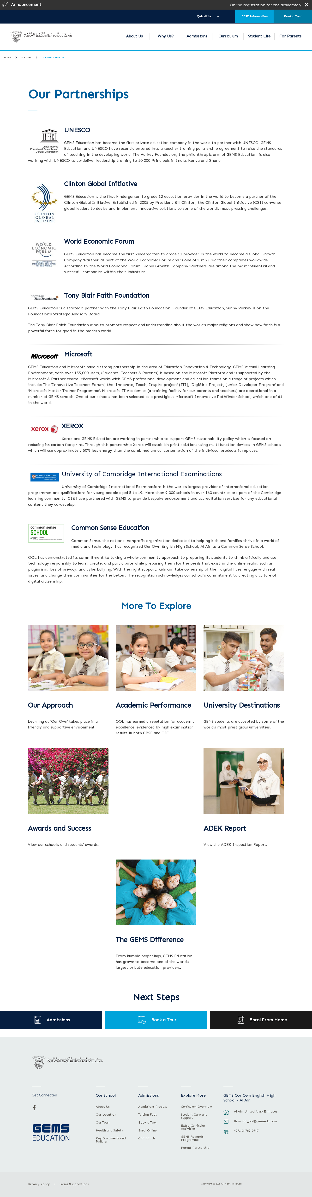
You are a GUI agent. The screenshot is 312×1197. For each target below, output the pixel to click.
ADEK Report (225, 828)
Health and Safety (109, 1130)
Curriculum (228, 36)
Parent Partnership (195, 1147)
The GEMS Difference (150, 940)
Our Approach (50, 705)
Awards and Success (59, 828)
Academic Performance (153, 705)
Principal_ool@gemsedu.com (255, 1121)
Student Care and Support (194, 1116)
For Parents (290, 36)
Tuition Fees (147, 1114)
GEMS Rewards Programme (192, 1138)
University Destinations (242, 705)
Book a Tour (293, 16)
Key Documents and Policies (111, 1140)
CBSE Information (254, 16)
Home (7, 57)
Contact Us (146, 1138)
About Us (134, 36)
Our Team (103, 1122)
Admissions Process (152, 1106)
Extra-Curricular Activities (193, 1127)
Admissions (196, 36)
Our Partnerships (53, 57)
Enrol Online (147, 1130)
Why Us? (166, 36)
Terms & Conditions (74, 1184)
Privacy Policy (39, 1184)
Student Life (259, 36)
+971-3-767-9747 (246, 1130)
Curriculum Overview (196, 1106)
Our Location (106, 1114)
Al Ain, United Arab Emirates (255, 1111)
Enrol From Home (268, 1020)
